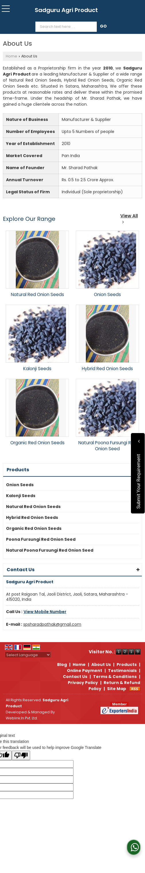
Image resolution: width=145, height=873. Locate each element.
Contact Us (75, 676)
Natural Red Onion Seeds (37, 294)
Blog (62, 664)
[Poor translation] (21, 755)
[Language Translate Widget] (28, 655)
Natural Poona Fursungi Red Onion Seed (107, 446)
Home (11, 56)
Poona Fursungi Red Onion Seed (41, 539)
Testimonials (122, 670)
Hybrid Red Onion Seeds (107, 369)
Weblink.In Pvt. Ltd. (22, 718)
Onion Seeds (107, 294)
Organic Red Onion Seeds (37, 443)
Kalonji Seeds (37, 369)
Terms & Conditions (115, 676)
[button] (45, 612)
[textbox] (67, 27)
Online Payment (84, 670)
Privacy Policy (83, 682)
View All (129, 218)
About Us (101, 664)
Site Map (116, 689)
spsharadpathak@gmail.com (52, 624)
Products (18, 469)
